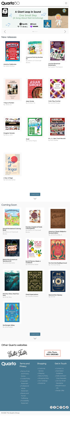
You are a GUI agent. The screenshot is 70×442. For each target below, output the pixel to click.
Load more (35, 186)
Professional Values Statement (25, 372)
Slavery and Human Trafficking (25, 380)
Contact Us (60, 352)
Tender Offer (60, 374)
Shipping (41, 357)
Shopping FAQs (44, 362)
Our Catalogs (43, 365)
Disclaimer (42, 367)
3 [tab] (35, 31)
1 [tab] (33, 31)
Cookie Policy (25, 362)
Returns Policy (43, 360)
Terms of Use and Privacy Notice (25, 358)
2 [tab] (34, 31)
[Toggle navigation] (66, 3)
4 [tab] (37, 31)
